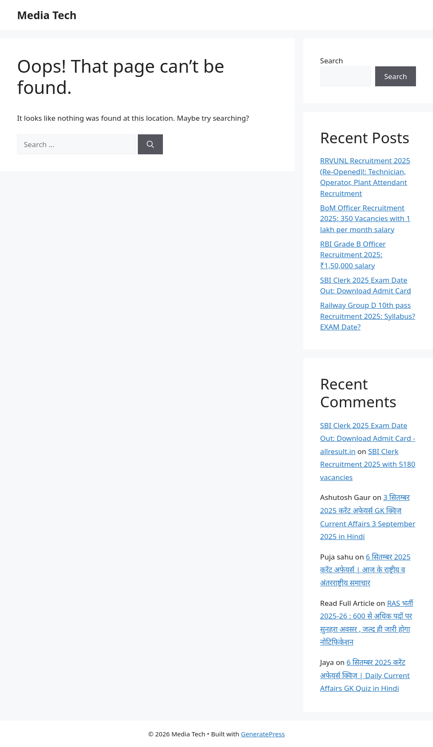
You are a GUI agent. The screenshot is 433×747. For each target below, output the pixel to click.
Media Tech (47, 15)
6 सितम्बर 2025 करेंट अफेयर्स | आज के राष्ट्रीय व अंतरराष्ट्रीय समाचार (365, 570)
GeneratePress (263, 734)
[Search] (150, 144)
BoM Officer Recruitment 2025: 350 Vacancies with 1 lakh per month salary (365, 218)
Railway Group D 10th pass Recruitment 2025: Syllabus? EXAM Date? (368, 316)
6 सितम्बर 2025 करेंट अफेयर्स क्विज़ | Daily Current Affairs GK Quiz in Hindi (365, 675)
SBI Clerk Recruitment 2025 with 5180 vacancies (368, 464)
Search (331, 60)
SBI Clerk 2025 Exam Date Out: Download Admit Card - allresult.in (368, 438)
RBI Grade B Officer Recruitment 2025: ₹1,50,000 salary (353, 254)
